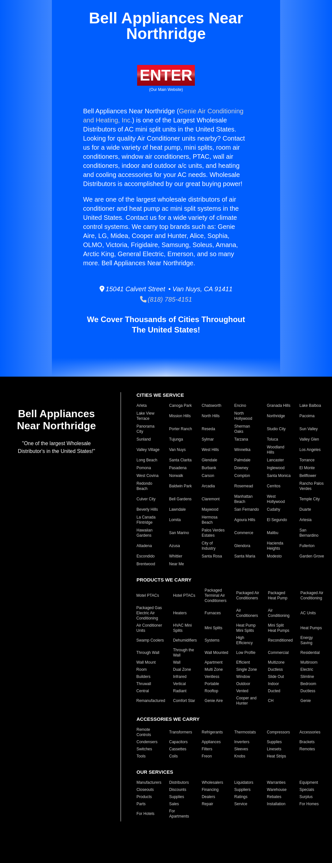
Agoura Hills (244, 520)
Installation (276, 804)
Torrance (307, 460)
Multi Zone (214, 669)
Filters (207, 749)
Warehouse (277, 789)
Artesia (306, 520)
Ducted (274, 691)
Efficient (243, 662)
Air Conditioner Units (149, 628)
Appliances (211, 742)
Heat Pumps (311, 628)
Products (144, 796)
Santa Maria (244, 556)
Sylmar (208, 439)
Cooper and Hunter (246, 701)
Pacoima (307, 416)
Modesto (274, 556)
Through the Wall (183, 652)
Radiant (179, 691)
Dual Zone (182, 669)
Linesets (274, 749)
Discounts (177, 789)
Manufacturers (148, 782)
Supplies (274, 742)
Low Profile (245, 652)
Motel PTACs (147, 595)
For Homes (309, 804)
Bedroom (308, 684)
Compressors (278, 732)
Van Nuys (177, 449)
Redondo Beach (144, 486)
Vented (242, 691)
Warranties (276, 782)
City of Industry (209, 546)
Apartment (213, 662)
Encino (240, 405)
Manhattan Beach (243, 499)
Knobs (239, 756)
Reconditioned (280, 640)
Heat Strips (276, 756)
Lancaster (275, 460)
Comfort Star (184, 700)
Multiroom (309, 662)
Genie (306, 700)
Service (240, 804)
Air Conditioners (247, 613)
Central (142, 691)
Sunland (143, 439)
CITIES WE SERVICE (160, 395)
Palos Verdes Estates (213, 533)
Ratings (241, 796)
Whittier (176, 556)
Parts (141, 804)
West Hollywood (276, 499)
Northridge (276, 416)
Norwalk (176, 475)
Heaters (180, 613)
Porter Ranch (180, 429)
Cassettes (177, 749)
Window (243, 676)
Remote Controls (143, 732)
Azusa (174, 546)
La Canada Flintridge (146, 520)
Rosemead (243, 486)
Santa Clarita (180, 460)
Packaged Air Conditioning (312, 595)
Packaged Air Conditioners (247, 595)
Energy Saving (307, 640)
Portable (212, 684)
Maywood (210, 509)
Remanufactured (150, 700)
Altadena (144, 546)
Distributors (179, 782)
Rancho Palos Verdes (312, 486)
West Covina (147, 475)
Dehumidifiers (185, 640)
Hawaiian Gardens (144, 533)
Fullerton (307, 546)
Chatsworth (211, 405)
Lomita (175, 520)
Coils (173, 756)
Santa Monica (278, 475)
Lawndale (177, 509)
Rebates (274, 796)
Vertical (179, 684)
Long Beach (146, 460)
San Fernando (246, 509)
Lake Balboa (310, 405)
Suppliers (242, 789)
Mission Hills (180, 416)
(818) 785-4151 (166, 299)
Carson (208, 475)
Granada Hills (278, 405)
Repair (207, 804)
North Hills (210, 416)
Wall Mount (146, 662)
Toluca (272, 439)
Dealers (208, 796)
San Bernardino (309, 533)
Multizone (276, 662)
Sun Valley (309, 429)
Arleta (141, 405)
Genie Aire (214, 700)
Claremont (210, 499)
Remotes (307, 749)
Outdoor (243, 684)
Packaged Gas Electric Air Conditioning (149, 613)
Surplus (306, 796)
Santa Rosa (212, 556)
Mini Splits (213, 628)
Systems (212, 640)
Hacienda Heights (275, 546)
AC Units (308, 613)
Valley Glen (309, 439)
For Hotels (145, 813)
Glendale (209, 460)
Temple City (310, 499)
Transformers (180, 732)
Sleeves (241, 749)
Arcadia (208, 486)
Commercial (278, 652)
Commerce (244, 533)
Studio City (276, 429)
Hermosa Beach (210, 520)
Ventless (212, 676)
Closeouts (145, 789)
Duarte (305, 509)
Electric (307, 669)
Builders (143, 676)
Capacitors (178, 742)
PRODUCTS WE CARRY (163, 579)
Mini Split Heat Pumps (278, 628)
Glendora (242, 546)
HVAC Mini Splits (182, 628)
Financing (210, 789)
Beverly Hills (147, 509)
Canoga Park (180, 405)
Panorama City (145, 429)
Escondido (145, 556)
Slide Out (276, 676)
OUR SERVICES (154, 772)
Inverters (242, 742)
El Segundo (277, 520)
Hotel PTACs (184, 595)
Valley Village (148, 449)
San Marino (179, 533)
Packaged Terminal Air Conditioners (215, 595)
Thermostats (245, 732)
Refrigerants (212, 732)
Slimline (307, 676)
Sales (174, 804)
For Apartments (179, 814)
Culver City (146, 499)
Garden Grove (312, 556)
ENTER (166, 75)
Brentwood (145, 564)
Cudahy (273, 509)
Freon (207, 756)
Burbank (209, 468)
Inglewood (276, 468)
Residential (310, 652)
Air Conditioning (279, 613)
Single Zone (246, 669)
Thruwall (143, 684)
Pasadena (178, 468)
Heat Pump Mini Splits (245, 628)
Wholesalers (212, 782)
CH (270, 700)
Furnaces (213, 613)
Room (141, 669)
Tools (141, 756)
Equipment (309, 782)
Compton (242, 475)
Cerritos (273, 486)
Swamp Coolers (150, 640)
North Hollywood (243, 416)
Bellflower (308, 475)
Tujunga (176, 439)
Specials (307, 789)
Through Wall (148, 652)
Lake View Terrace (145, 416)
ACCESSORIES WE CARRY (167, 719)
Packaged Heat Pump (277, 595)
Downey (241, 468)
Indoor (273, 684)
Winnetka (242, 449)
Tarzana (241, 439)
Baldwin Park (180, 486)
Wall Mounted (216, 652)
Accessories (310, 732)
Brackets (307, 742)
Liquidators (244, 782)
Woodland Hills (275, 450)
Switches (144, 749)
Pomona (143, 468)
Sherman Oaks (242, 429)
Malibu (272, 533)
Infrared (179, 676)
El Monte (307, 468)
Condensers (147, 742)
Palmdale (242, 460)
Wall (177, 662)
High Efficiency (244, 640)
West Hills (210, 449)
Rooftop (211, 691)
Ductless (275, 669)
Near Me (176, 564)
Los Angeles (310, 449)
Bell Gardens (180, 499)
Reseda (208, 429)
